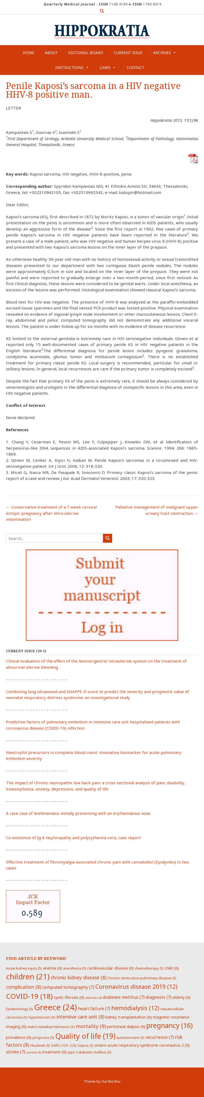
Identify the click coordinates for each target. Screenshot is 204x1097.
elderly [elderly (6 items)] (181, 997)
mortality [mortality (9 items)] (91, 1026)
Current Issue (128, 52)
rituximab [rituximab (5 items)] (40, 1045)
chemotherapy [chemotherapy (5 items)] (149, 968)
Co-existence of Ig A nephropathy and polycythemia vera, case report (73, 837)
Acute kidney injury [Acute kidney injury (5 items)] (24, 968)
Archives (164, 52)
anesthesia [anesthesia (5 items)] (74, 968)
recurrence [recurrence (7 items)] (159, 1037)
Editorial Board (85, 52)
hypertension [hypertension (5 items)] (42, 1017)
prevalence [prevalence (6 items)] (18, 1037)
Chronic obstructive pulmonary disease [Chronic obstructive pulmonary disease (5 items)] (142, 978)
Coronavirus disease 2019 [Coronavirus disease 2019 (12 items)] (136, 986)
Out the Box (111, 1081)
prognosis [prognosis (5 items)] (43, 1037)
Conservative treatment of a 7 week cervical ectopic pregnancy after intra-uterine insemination (51, 513)
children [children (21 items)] (28, 976)
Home (28, 52)
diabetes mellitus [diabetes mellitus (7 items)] (124, 997)
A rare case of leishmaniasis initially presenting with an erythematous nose (78, 813)
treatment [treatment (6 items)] (54, 1052)
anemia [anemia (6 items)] (52, 968)
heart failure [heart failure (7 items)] (94, 1009)
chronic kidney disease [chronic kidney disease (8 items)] (78, 977)
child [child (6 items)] (172, 968)
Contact (135, 67)
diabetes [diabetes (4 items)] (93, 998)
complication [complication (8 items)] (23, 987)
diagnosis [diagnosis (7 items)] (158, 997)
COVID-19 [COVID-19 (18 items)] (29, 996)
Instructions (72, 67)
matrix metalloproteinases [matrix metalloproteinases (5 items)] (51, 1026)
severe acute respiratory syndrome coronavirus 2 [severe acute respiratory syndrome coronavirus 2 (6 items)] (142, 1045)
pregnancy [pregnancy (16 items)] (169, 1025)
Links (107, 67)
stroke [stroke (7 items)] (15, 1052)
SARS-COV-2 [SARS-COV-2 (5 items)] (63, 1045)
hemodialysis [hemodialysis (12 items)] (135, 1008)
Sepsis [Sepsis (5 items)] (85, 1045)
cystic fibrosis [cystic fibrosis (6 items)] (69, 997)
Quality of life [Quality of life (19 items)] (85, 1036)
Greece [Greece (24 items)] (55, 1007)
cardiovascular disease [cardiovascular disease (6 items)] (110, 968)
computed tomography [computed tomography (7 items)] (68, 987)
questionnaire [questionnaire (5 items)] (130, 1037)
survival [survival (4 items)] (33, 1052)
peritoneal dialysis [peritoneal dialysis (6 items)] (126, 1026)
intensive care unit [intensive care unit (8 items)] (80, 1016)
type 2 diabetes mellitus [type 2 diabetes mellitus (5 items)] (89, 1052)
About (51, 52)
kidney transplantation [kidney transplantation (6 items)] (128, 1017)
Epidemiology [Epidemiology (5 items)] (19, 1008)
